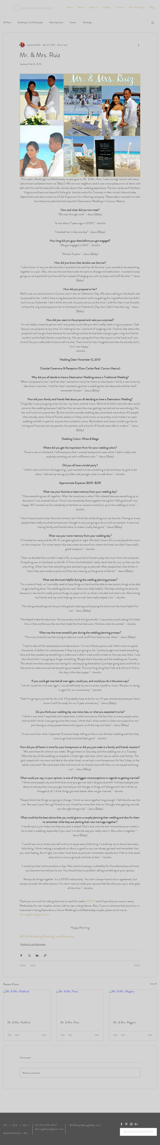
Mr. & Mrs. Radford (18, 1022)
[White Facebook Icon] (121, 1124)
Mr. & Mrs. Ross (69, 1022)
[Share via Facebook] (21, 955)
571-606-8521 (48, 1125)
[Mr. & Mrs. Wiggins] (133, 1003)
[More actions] (138, 45)
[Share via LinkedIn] (37, 955)
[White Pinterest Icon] (126, 1124)
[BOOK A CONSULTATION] (138, 1132)
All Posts (7, 22)
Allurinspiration (56, 22)
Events (73, 22)
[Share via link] (45, 955)
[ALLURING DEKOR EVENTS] (37, 8)
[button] (152, 22)
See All (153, 983)
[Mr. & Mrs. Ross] (80, 1003)
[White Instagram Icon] (131, 1124)
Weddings (87, 22)
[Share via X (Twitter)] (29, 955)
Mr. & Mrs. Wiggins (124, 1022)
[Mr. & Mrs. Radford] (27, 1003)
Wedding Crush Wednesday (30, 22)
